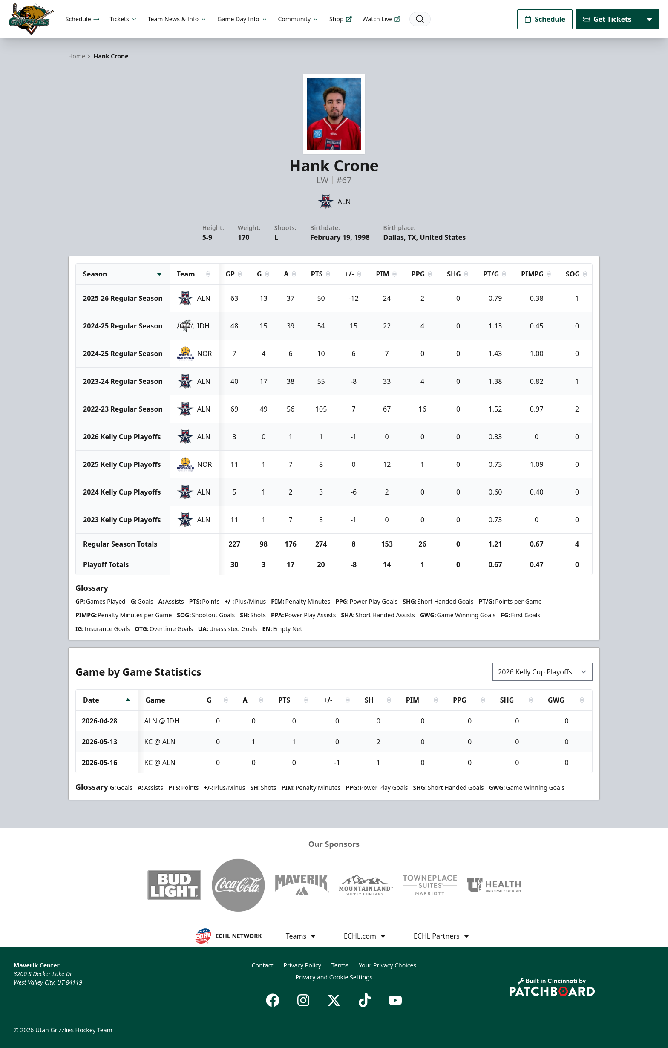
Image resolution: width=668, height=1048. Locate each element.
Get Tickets (607, 19)
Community (299, 19)
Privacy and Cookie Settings (334, 977)
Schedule (83, 19)
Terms (339, 965)
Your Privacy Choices (387, 965)
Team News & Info (177, 19)
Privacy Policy (302, 965)
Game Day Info (242, 19)
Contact (263, 965)
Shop (340, 19)
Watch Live (382, 19)
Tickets (124, 19)
